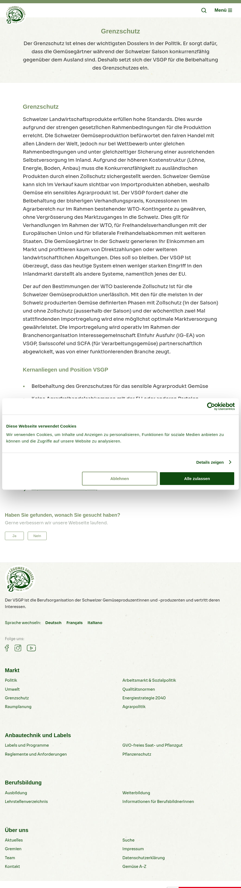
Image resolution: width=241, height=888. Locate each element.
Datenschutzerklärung (143, 857)
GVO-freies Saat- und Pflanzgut (152, 745)
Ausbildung (16, 792)
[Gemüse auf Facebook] (7, 648)
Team (10, 857)
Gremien (13, 848)
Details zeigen (210, 462)
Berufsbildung (23, 783)
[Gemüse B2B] (16, 16)
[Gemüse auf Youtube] (31, 648)
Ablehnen (119, 478)
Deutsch (53, 622)
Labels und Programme (27, 745)
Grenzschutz (17, 698)
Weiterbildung (136, 792)
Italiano (94, 622)
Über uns (16, 830)
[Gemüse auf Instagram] (18, 648)
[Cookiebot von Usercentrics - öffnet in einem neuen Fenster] (211, 406)
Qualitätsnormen (138, 689)
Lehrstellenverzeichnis (26, 801)
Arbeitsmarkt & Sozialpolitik (149, 680)
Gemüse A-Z (134, 866)
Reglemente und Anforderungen (36, 754)
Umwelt (12, 689)
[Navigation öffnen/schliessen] (223, 10)
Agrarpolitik (133, 706)
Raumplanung (18, 706)
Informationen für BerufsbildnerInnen (158, 801)
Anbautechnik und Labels (38, 735)
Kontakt (12, 866)
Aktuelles (14, 840)
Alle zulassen (197, 478)
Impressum (133, 848)
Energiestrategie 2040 (144, 698)
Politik (11, 680)
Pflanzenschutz (136, 754)
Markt (12, 670)
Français (74, 622)
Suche (128, 840)
